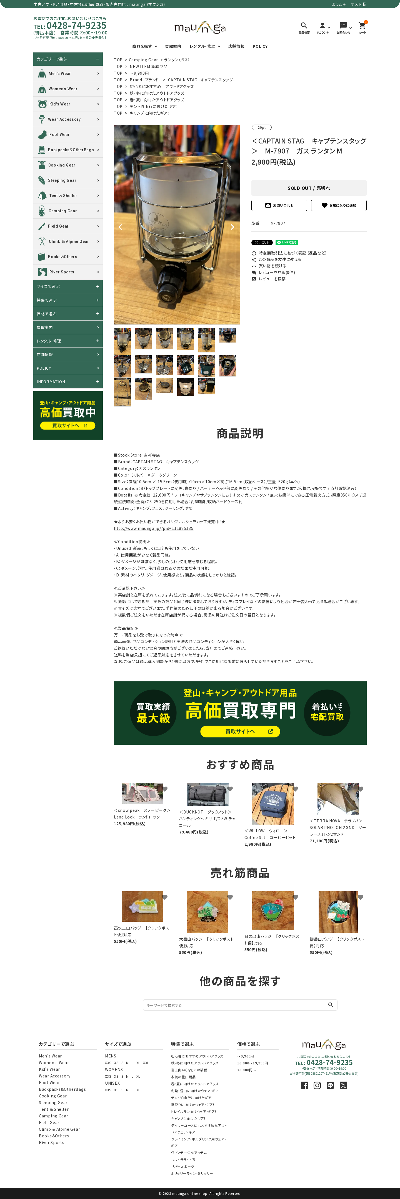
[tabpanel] (177, 225)
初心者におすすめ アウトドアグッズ (162, 86)
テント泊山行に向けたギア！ (154, 106)
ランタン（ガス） (177, 59)
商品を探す (142, 46)
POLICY (260, 46)
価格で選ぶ (47, 313)
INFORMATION (51, 381)
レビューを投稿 (268, 278)
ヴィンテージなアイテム (189, 1152)
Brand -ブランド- (145, 79)
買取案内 (173, 46)
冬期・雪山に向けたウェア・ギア (195, 1090)
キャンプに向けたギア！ (150, 113)
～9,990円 (139, 73)
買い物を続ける (269, 265)
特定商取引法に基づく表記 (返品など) (289, 253)
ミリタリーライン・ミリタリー (192, 1173)
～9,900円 (245, 1056)
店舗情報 (236, 46)
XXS (108, 1062)
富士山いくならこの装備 (189, 1069)
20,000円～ (246, 1069)
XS (116, 1062)
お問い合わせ (279, 205)
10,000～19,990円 (252, 1063)
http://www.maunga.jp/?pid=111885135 (154, 528)
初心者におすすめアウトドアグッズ (197, 1056)
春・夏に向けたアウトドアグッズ (157, 99)
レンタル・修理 (203, 46)
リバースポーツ (182, 1166)
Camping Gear (143, 59)
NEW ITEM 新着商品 (149, 66)
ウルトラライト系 (183, 1159)
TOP (118, 59)
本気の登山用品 (183, 1076)
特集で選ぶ (47, 300)
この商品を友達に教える (276, 259)
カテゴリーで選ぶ (52, 59)
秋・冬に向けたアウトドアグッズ (157, 93)
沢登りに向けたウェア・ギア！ (193, 1104)
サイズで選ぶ (48, 286)
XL (138, 1062)
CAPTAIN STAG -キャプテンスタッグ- (201, 79)
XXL (146, 1062)
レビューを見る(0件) (273, 272)
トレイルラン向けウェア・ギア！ (194, 1111)
